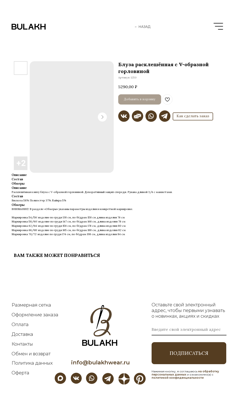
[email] (189, 329)
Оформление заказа (35, 314)
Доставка (22, 334)
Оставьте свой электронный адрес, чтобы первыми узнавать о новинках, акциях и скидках (188, 310)
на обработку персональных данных (185, 373)
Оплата (20, 324)
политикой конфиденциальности (178, 377)
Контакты (22, 344)
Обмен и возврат (31, 353)
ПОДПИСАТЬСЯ (189, 353)
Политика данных (32, 363)
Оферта (20, 372)
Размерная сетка (31, 305)
